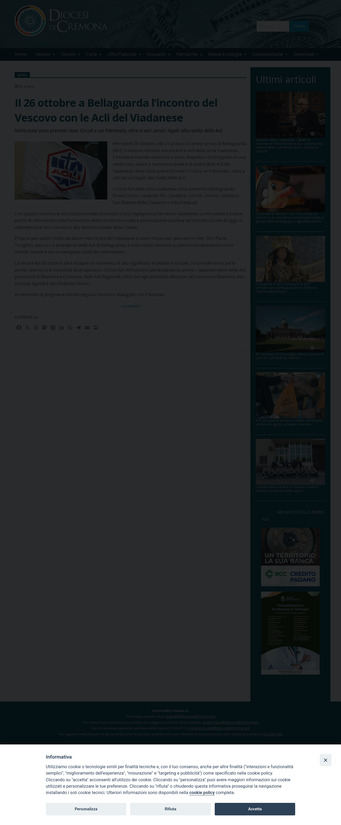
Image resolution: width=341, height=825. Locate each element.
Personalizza (86, 809)
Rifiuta (170, 809)
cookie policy (202, 792)
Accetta (255, 809)
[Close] (325, 760)
